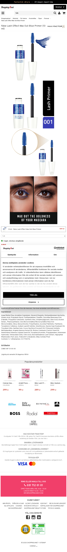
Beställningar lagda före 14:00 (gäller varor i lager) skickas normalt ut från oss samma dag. (33, 444)
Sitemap (43, 543)
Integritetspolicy (31, 506)
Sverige (33, 546)
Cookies (19, 506)
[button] (64, 13)
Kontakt (43, 504)
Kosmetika (32, 18)
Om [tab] (55, 255)
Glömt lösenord (32, 504)
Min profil (7, 504)
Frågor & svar (18, 504)
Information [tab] (34, 255)
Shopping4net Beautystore (35, 508)
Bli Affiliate (9, 506)
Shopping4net (5, 18)
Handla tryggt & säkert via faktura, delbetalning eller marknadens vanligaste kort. (33, 461)
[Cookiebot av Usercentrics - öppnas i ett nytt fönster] (53, 248)
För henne (23, 18)
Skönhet (15, 18)
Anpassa (33, 302)
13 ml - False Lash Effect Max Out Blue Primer (33, 229)
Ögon (40, 18)
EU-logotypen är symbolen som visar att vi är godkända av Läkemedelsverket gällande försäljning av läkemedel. (33, 451)
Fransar (46, 18)
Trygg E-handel (54, 508)
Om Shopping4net (15, 508)
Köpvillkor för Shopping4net (52, 506)
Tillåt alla (33, 295)
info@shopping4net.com (33, 493)
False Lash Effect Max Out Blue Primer (13, 21)
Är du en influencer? (57, 504)
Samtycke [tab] (12, 255)
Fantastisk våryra (22, 2)
